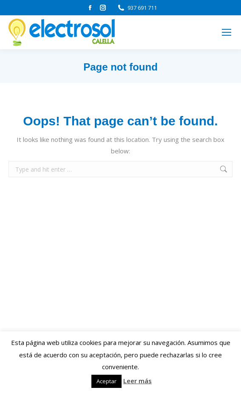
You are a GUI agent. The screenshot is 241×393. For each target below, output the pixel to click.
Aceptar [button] (106, 381)
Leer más (137, 380)
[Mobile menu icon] (226, 32)
